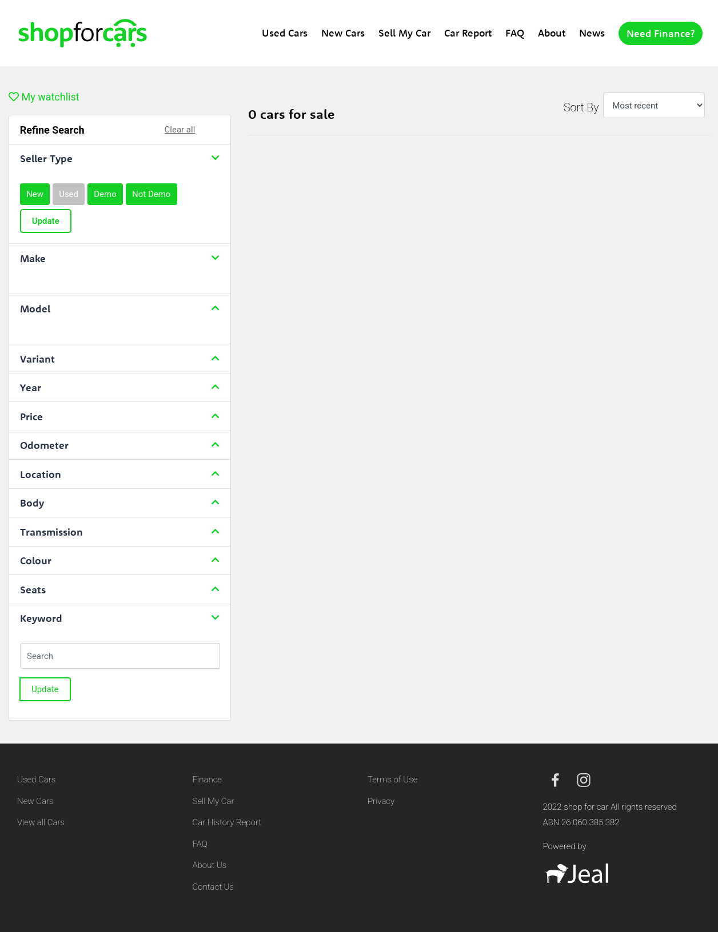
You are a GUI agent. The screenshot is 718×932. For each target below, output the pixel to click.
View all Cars (41, 822)
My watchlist (44, 97)
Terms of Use (392, 779)
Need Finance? (661, 33)
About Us (210, 865)
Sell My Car (404, 32)
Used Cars (285, 32)
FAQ (514, 32)
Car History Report (227, 822)
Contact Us (213, 887)
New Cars (343, 32)
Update (45, 221)
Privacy (381, 801)
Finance (207, 779)
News (592, 32)
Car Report (468, 32)
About (551, 32)
